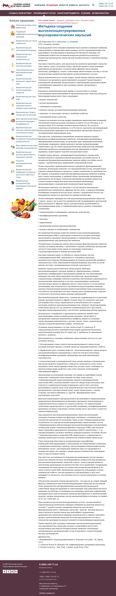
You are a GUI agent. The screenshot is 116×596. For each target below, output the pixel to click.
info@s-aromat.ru (47, 593)
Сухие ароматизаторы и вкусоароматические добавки (25, 72)
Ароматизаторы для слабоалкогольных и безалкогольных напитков (26, 105)
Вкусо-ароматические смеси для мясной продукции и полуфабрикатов (27, 121)
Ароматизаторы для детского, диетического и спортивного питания (25, 154)
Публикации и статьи (44, 13)
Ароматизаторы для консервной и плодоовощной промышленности (27, 138)
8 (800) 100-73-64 (48, 564)
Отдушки (85, 13)
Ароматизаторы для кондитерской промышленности (24, 56)
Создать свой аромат (20, 13)
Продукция (60, 20)
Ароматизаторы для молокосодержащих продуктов (24, 90)
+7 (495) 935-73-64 (47, 572)
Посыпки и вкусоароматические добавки (24, 163)
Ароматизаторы (100, 13)
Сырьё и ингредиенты (68, 13)
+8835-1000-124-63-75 (49, 576)
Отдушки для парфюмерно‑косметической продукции (27, 34)
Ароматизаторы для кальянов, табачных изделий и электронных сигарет (27, 130)
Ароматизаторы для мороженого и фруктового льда (26, 81)
